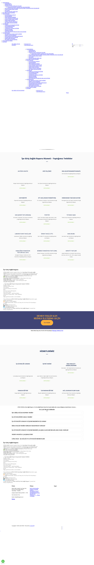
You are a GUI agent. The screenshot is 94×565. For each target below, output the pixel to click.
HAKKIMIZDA (5, 2)
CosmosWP (32, 525)
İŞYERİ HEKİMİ (8, 16)
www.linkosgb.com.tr (9, 307)
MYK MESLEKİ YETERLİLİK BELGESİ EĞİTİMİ (15, 31)
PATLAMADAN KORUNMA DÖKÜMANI (14, 36)
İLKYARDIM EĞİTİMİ (10, 26)
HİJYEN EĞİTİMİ (8, 29)
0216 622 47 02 (27, 43)
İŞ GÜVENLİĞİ (5, 13)
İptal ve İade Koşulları (34, 488)
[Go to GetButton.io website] (3, 563)
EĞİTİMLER (5, 23)
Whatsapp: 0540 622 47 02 (57, 330)
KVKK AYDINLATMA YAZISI (11, 9)
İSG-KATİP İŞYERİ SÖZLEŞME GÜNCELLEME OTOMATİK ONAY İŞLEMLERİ (22, 8)
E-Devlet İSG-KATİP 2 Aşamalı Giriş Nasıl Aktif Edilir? (18, 7)
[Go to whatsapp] (3, 561)
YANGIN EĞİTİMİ (9, 27)
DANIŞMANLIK (6, 32)
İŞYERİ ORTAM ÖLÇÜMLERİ (11, 37)
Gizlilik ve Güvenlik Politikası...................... (34, 490)
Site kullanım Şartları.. (34, 491)
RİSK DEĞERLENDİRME (10, 17)
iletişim (47, 322)
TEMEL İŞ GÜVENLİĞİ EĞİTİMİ (12, 25)
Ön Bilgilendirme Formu (35, 492)
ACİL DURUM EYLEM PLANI (11, 18)
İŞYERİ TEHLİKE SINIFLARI (11, 11)
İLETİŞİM (4, 41)
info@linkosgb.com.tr (28, 45)
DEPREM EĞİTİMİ (9, 30)
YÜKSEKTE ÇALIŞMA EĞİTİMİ (12, 28)
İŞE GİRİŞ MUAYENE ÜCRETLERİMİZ (13, 34)
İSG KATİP (7, 10)
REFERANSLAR (8, 4)
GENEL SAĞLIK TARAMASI (11, 21)
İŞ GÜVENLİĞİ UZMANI (10, 14)
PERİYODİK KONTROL (10, 20)
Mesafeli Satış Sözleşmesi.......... (33, 494)
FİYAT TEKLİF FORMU (7, 40)
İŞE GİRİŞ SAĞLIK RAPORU (8, 12)
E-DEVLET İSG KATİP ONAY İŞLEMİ (13, 6)
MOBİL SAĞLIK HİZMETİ (10, 35)
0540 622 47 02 (13, 306)
